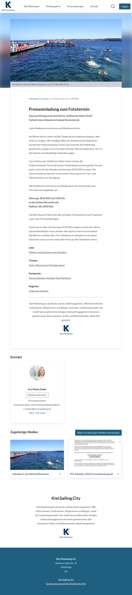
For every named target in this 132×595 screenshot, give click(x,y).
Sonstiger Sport (57, 265)
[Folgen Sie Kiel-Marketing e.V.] (124, 6)
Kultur (32, 265)
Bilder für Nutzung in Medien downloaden (98, 432)
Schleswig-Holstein (38, 291)
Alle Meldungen (32, 6)
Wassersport (42, 265)
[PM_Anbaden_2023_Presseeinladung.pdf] (95, 455)
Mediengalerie (53, 6)
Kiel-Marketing (63, 278)
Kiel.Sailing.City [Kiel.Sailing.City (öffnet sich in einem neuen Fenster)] (66, 579)
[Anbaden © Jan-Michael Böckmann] (37, 455)
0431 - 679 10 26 (37, 413)
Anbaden (50, 278)
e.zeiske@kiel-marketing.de (37, 408)
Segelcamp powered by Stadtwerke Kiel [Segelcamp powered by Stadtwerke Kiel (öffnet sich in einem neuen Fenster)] (66, 583)
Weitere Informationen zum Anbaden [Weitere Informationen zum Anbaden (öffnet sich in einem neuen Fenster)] (48, 252)
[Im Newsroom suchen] (113, 6)
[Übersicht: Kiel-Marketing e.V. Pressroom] (8, 6)
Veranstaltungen (75, 6)
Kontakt (94, 6)
